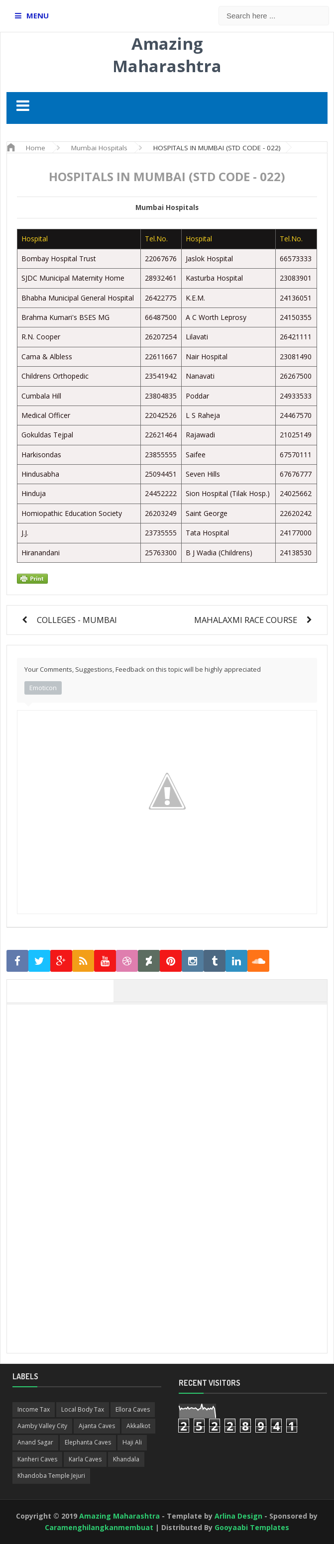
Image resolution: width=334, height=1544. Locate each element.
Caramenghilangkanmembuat (99, 1527)
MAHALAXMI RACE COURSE (245, 619)
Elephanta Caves (88, 1442)
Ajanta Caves (97, 1426)
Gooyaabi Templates (252, 1527)
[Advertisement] (172, 1079)
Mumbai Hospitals (167, 207)
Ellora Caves (132, 1409)
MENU (37, 15)
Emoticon (43, 687)
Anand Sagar (35, 1442)
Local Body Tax (82, 1409)
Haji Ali (132, 1442)
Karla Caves (85, 1459)
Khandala (126, 1459)
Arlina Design (238, 1516)
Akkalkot (138, 1426)
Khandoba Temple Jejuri (51, 1475)
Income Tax (33, 1409)
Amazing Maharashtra (167, 54)
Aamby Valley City (42, 1426)
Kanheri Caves (37, 1459)
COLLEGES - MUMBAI (77, 619)
